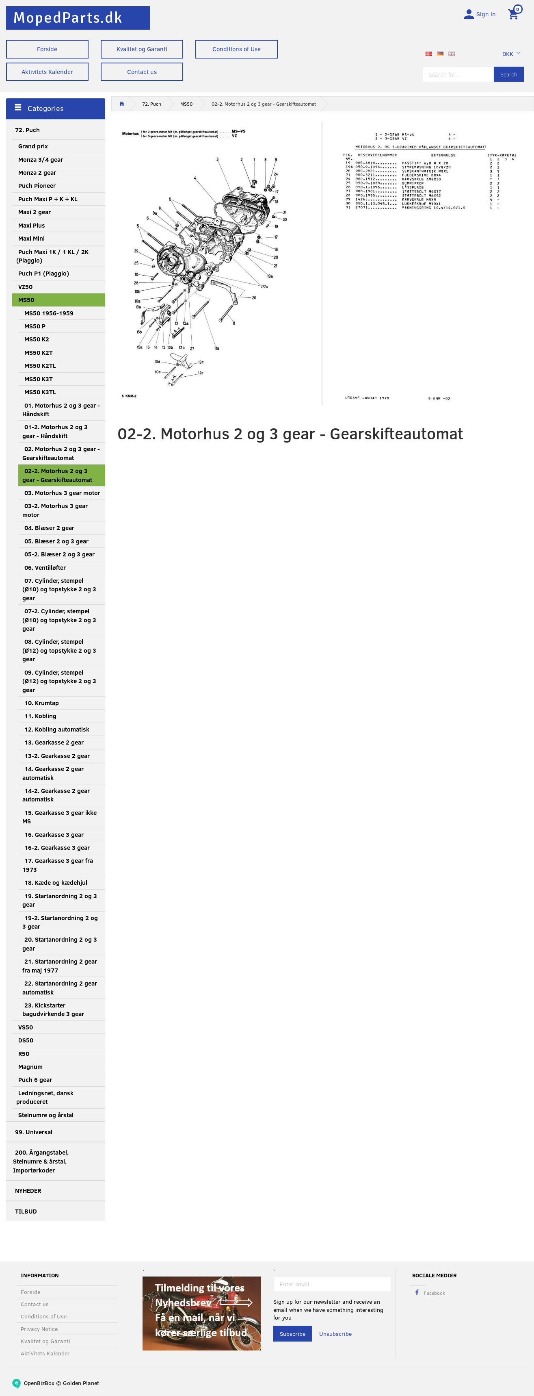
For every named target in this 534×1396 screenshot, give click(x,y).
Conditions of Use (236, 49)
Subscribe (292, 1333)
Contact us (142, 71)
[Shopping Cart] (515, 13)
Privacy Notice (39, 1329)
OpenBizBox (39, 1383)
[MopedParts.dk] (68, 17)
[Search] (508, 74)
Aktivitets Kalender (47, 71)
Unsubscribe (335, 1333)
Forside (47, 49)
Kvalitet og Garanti (142, 49)
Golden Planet (81, 1383)
